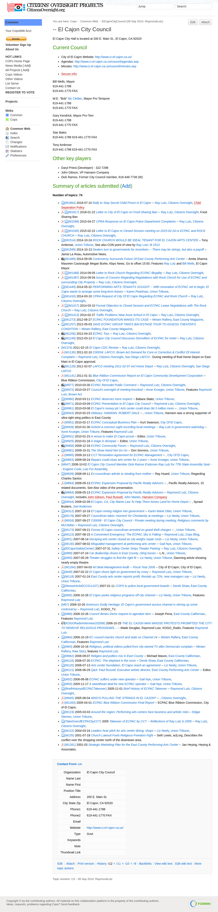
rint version (87, 863)
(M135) (70, 735)
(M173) (70, 529)
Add (127, 186)
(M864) (70, 492)
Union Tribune (85, 245)
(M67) (66, 604)
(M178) (70, 515)
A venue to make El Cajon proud (113, 436)
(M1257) (71, 324)
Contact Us (13, 88)
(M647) (67, 464)
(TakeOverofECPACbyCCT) (84, 721)
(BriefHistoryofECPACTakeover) (87, 688)
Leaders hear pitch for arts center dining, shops (123, 730)
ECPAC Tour (102, 333)
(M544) (70, 501)
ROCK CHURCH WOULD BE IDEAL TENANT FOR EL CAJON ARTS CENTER (146, 240)
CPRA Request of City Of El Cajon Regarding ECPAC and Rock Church (141, 296)
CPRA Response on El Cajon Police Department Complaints (137, 221)
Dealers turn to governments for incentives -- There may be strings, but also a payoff (149, 249)
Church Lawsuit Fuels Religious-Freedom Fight (123, 735)
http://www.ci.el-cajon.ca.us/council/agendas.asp (107, 61)
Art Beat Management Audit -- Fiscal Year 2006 (125, 567)
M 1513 (156, 245)
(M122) (70, 730)
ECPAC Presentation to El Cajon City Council (122, 403)
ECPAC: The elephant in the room (114, 660)
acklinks (146, 863)
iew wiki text (164, 863)
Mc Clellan (76, 98)
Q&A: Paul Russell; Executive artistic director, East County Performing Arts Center (146, 670)
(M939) (70, 427)
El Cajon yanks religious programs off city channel (123, 595)
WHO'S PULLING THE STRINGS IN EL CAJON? (124, 698)
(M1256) (71, 333)
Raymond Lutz (88, 357)
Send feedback (70, 904)
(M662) (70, 656)
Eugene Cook (74, 469)
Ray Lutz (161, 202)
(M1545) (74, 231)
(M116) (70, 660)
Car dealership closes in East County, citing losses (123, 553)
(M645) (70, 698)
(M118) (70, 576)
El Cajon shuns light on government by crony (119, 572)
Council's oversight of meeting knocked (117, 389)
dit (61, 863)
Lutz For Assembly (97, 469)
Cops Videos (14, 74)
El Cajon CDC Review (104, 347)
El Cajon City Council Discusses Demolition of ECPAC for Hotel (135, 338)
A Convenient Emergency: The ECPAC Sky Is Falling (127, 534)
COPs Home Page (18, 61)
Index (12, 133)
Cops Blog (193, 534)
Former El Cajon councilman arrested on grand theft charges (132, 529)
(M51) (69, 539)
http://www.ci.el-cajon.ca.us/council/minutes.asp (105, 66)
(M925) (70, 441)
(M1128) (71, 366)
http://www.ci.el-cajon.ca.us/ (114, 57)
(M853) (70, 459)
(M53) (69, 684)
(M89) (69, 553)
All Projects (13, 70)
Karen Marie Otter (160, 511)
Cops (74, 21)
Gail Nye (166, 544)
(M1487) (74, 277)
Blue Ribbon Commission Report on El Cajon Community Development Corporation (149, 375)
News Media (14, 65)
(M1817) (74, 212)
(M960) (70, 399)
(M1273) (71, 319)
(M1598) (74, 221)
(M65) (69, 595)
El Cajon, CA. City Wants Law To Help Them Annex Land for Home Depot (140, 501)
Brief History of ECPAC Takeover (146, 688)
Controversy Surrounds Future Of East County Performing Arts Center (140, 259)
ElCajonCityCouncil (115, 21)
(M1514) (71, 240)
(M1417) (74, 305)
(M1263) (71, 702)
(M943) (70, 413)
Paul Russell (115, 497)
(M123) (70, 534)
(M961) (70, 408)
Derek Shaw (182, 586)
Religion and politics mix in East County (118, 656)
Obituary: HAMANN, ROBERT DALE (116, 413)
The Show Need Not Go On (110, 450)
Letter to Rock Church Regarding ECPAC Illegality (130, 273)
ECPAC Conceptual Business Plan (115, 422)
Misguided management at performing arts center (124, 544)
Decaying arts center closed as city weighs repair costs (126, 539)
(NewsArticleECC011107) (83, 586)
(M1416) (71, 296)
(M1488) (74, 273)
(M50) (69, 558)
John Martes (133, 497)
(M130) (70, 544)
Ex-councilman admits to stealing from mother (122, 473)
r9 (136, 863)
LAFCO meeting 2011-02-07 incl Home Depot (124, 366)
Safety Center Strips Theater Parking (136, 548)
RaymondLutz (154, 21)
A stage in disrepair (104, 441)
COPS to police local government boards (143, 586)
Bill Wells (189, 263)
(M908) (70, 445)
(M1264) (71, 567)
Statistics (14, 151)
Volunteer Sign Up (19, 45)
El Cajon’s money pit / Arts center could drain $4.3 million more (133, 408)
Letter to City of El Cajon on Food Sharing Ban (127, 212)
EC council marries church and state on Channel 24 (124, 637)
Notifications (16, 146)
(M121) (70, 670)
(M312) (70, 511)
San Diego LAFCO (138, 357)
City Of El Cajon (108, 380)
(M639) (70, 473)
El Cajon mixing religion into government (118, 511)
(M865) (70, 455)
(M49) (69, 572)
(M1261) (71, 744)
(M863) (70, 483)
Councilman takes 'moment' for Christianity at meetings (128, 515)
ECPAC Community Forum (109, 445)
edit (81, 764)
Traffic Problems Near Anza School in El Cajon (128, 315)
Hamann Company (155, 497)
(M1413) (74, 315)
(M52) (69, 679)
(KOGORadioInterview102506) (86, 623)
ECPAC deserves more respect (112, 399)
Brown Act (89, 394)
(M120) (70, 665)
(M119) (70, 712)
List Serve (13, 83)
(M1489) (71, 259)
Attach (205, 22)
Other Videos (15, 79)
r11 (119, 863)
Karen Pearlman (138, 291)
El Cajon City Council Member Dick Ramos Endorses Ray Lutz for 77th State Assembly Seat (150, 464)
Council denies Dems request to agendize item (121, 614)
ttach (71, 863)
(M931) (70, 436)
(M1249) (71, 338)
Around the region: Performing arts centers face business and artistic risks (140, 712)
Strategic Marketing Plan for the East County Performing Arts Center (134, 744)
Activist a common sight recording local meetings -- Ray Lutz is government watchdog (148, 427)
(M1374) (67, 347)
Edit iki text (184, 863)
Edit (192, 22)
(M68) (69, 614)
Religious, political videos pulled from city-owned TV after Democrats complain (142, 646)
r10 (128, 863)
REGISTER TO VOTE (21, 92)
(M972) (70, 389)
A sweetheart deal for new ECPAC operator (118, 684)
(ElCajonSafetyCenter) (80, 548)
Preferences (16, 155)
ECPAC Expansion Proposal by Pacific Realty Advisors (128, 483)
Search (13, 137)
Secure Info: (70, 74)
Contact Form (67, 764)
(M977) (70, 385)
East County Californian (190, 614)
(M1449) (71, 287)
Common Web (90, 21)
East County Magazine (189, 319)
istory (102, 863)
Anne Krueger (156, 389)
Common (12, 22)
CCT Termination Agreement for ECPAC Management (127, 455)
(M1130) (71, 352)
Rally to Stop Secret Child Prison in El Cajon (123, 202)
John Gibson (97, 497)
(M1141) (71, 375)
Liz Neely (174, 515)
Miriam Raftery (162, 319)
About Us (13, 49)
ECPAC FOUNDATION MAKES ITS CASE (122, 319)
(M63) (69, 646)
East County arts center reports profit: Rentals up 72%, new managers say (141, 576)
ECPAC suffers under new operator (113, 679)
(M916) (70, 520)
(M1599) (71, 249)
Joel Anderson (83, 506)
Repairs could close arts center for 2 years (120, 459)
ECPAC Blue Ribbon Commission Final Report (124, 702)
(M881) (70, 450)
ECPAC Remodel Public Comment (115, 385)
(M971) (70, 403)
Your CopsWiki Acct (19, 30)
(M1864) (71, 202)
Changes (14, 142)
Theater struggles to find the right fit (113, 558)
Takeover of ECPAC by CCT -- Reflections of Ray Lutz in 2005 (151, 721)
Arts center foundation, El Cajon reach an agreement (127, 665)
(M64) (69, 637)
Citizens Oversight (181, 202)
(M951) (70, 422)
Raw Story (80, 651)
